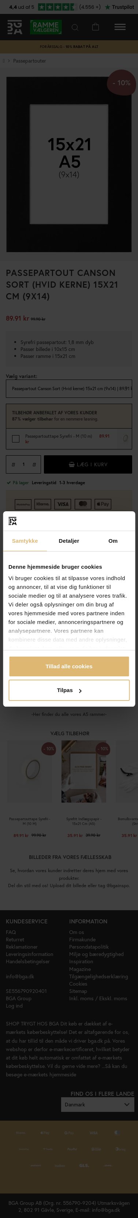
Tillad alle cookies (68, 666)
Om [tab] (113, 541)
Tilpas (69, 690)
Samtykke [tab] (25, 541)
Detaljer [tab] (69, 541)
